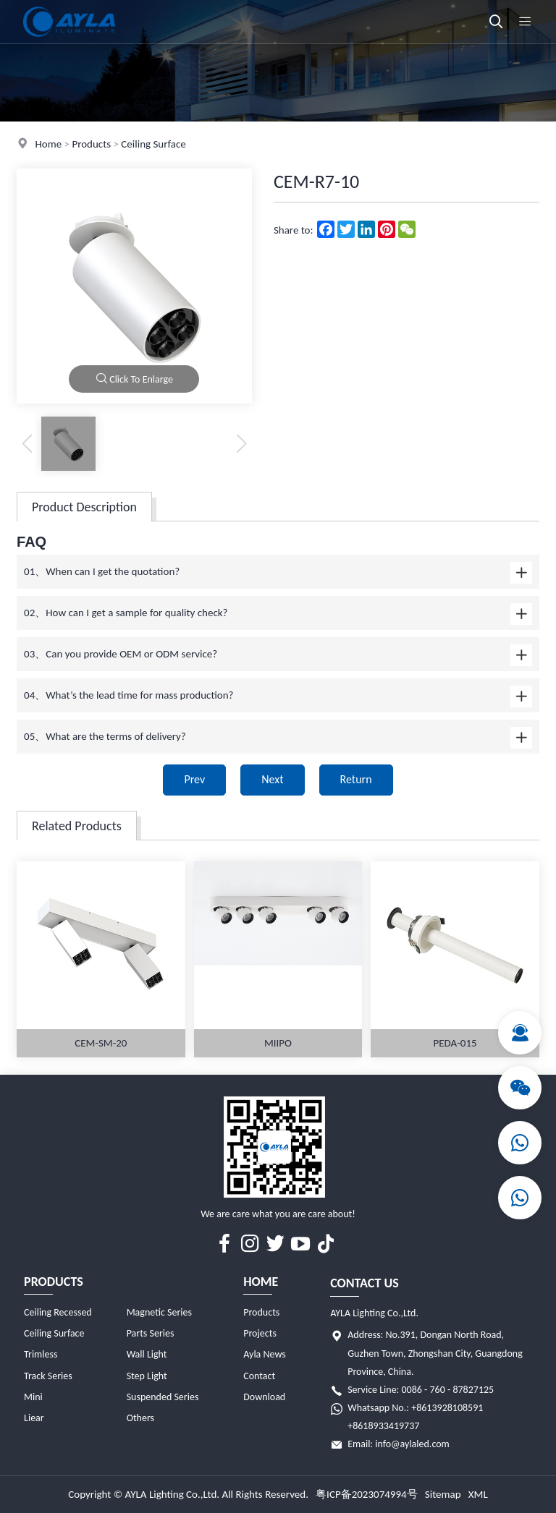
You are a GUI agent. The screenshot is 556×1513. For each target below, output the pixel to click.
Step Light (147, 1376)
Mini (33, 1397)
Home (48, 143)
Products (91, 143)
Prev (194, 779)
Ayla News (264, 1354)
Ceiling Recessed (58, 1312)
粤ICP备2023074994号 (367, 1494)
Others (140, 1418)
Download (264, 1397)
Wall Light (147, 1354)
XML (478, 1494)
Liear (34, 1418)
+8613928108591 (447, 1408)
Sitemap (443, 1494)
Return (356, 779)
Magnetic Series (159, 1312)
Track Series (48, 1376)
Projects (260, 1333)
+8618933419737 (383, 1426)
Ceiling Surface (153, 143)
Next (272, 779)
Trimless (40, 1354)
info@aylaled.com (412, 1444)
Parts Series (150, 1333)
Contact (259, 1376)
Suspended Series (163, 1397)
